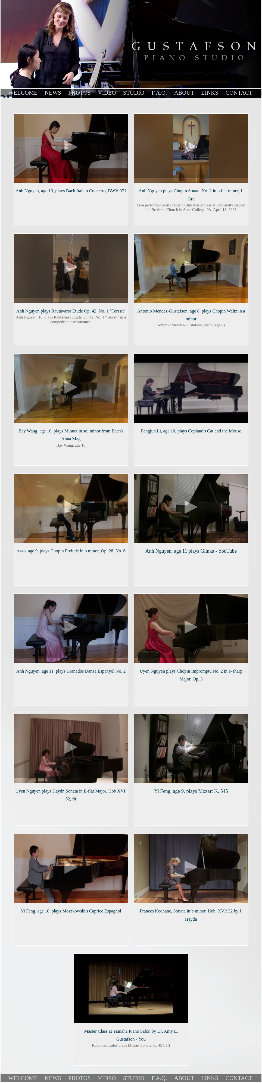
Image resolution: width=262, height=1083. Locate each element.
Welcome (23, 92)
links (210, 92)
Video (107, 92)
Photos (79, 92)
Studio (133, 92)
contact (239, 92)
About (184, 92)
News (53, 92)
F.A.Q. (159, 92)
